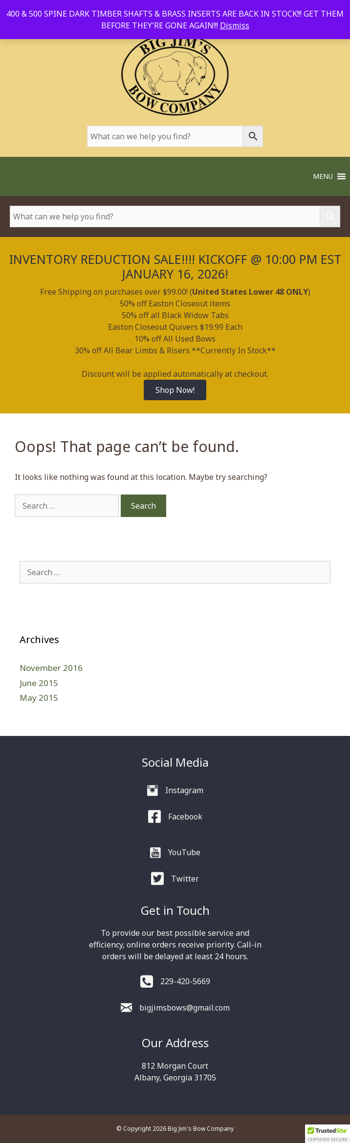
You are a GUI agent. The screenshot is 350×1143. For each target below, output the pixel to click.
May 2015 (39, 697)
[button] (323, 176)
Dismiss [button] (234, 25)
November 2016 (51, 667)
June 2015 (39, 683)
